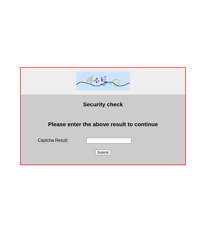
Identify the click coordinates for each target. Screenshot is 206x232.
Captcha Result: (53, 140)
